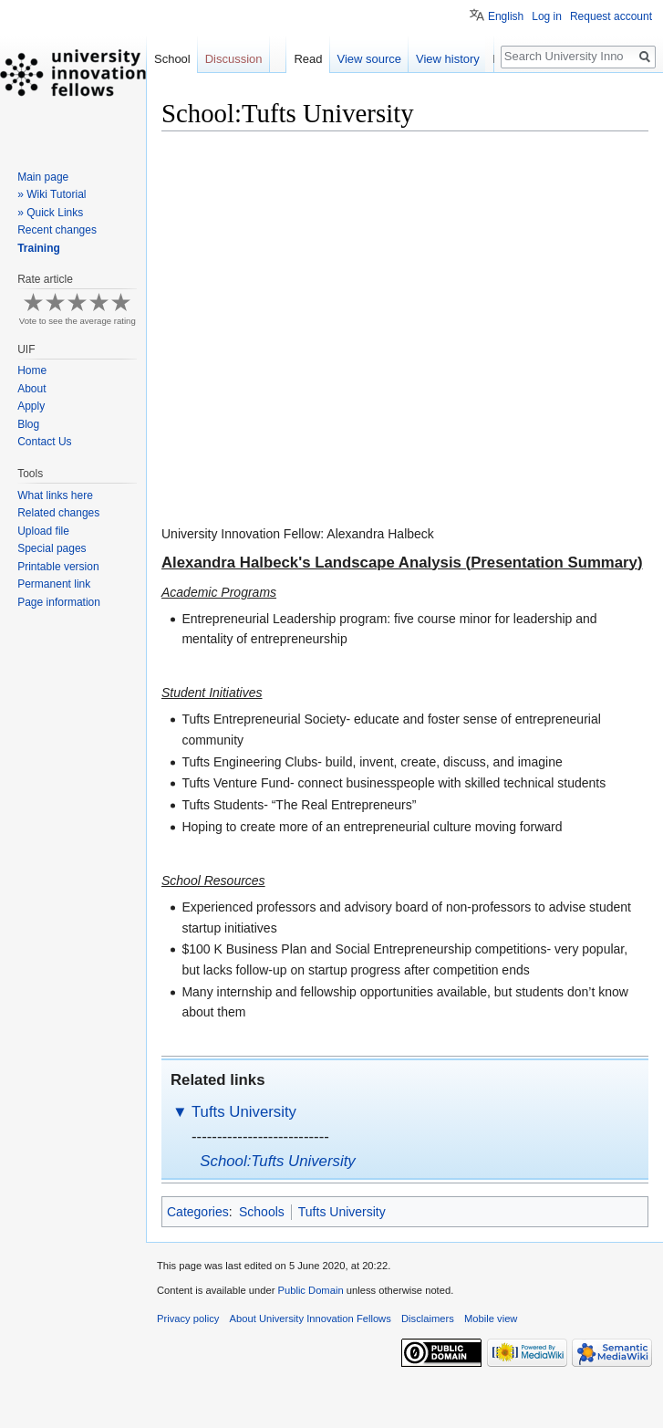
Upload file (43, 531)
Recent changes (57, 230)
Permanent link (53, 584)
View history (453, 59)
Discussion (234, 59)
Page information (58, 602)
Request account (611, 16)
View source (375, 59)
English (505, 16)
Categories (198, 1211)
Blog (28, 424)
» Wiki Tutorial (51, 194)
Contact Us (44, 441)
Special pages (51, 548)
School (172, 59)
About (31, 388)
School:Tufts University (277, 1161)
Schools (262, 1211)
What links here (55, 495)
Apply (31, 406)
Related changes (58, 512)
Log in (547, 16)
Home (32, 370)
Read (314, 59)
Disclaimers (427, 1318)
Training (38, 248)
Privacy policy (188, 1318)
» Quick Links (50, 212)
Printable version (57, 566)
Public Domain (310, 1290)
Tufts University (244, 1112)
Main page (42, 177)
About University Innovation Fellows (310, 1318)
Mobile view (490, 1318)
